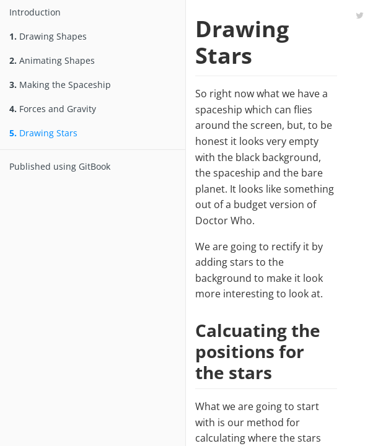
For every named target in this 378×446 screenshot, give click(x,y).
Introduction (35, 12)
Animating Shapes (52, 60)
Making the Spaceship (60, 84)
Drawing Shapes (48, 36)
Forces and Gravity (52, 109)
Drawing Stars (43, 133)
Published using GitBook (59, 166)
